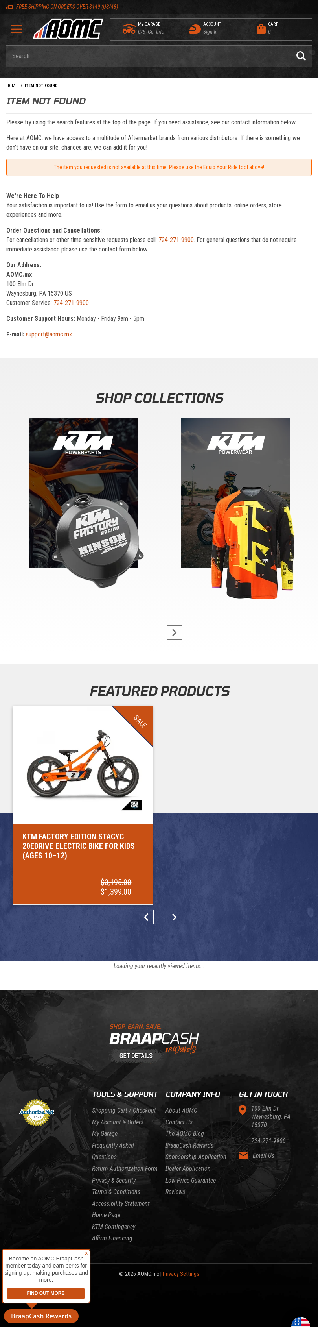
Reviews (175, 1152)
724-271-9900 (176, 240)
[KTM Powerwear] (235, 494)
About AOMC (181, 1070)
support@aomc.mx (49, 334)
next (170, 632)
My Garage (105, 1094)
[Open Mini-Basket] (282, 28)
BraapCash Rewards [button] (41, 1316)
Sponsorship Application (195, 1117)
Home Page (106, 1175)
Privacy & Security (114, 1140)
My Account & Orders (117, 1082)
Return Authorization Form (125, 1129)
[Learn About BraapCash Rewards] (156, 1004)
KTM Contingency (113, 1187)
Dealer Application (188, 1129)
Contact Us (179, 1082)
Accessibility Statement (121, 1164)
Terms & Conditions (116, 1152)
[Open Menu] (16, 32)
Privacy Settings (181, 1234)
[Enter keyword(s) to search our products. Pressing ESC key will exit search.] (148, 56)
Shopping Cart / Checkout (124, 1070)
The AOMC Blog (184, 1094)
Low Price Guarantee (190, 1140)
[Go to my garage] (129, 29)
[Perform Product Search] (301, 56)
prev (148, 877)
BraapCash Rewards (189, 1105)
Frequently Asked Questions (113, 1111)
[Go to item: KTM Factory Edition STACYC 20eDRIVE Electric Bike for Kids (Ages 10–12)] (60, 785)
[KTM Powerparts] (83, 494)
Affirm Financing (112, 1199)
